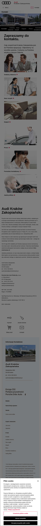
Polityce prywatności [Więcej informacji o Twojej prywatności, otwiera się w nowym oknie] (14, 509)
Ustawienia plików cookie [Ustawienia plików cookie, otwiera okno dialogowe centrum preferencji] (20, 513)
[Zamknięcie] (38, 481)
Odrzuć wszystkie (20, 518)
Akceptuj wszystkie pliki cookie (20, 523)
